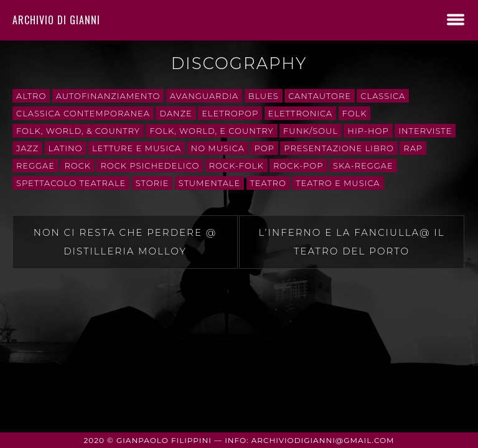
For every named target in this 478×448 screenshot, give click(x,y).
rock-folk (236, 165)
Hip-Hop (367, 131)
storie (152, 183)
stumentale (209, 183)
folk (354, 113)
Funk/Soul (310, 131)
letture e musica (136, 148)
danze (175, 113)
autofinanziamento (108, 96)
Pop (264, 148)
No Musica (218, 148)
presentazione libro (339, 148)
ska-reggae (363, 165)
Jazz (27, 148)
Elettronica (300, 113)
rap (413, 148)
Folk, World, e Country (211, 131)
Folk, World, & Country (78, 131)
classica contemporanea (83, 113)
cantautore (319, 96)
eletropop (230, 113)
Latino (66, 148)
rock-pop (298, 165)
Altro (31, 96)
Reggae (35, 165)
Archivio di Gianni (56, 19)
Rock (77, 165)
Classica (382, 96)
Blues (263, 96)
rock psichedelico (149, 165)
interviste (425, 131)
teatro (268, 183)
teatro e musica (338, 183)
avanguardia (204, 96)
